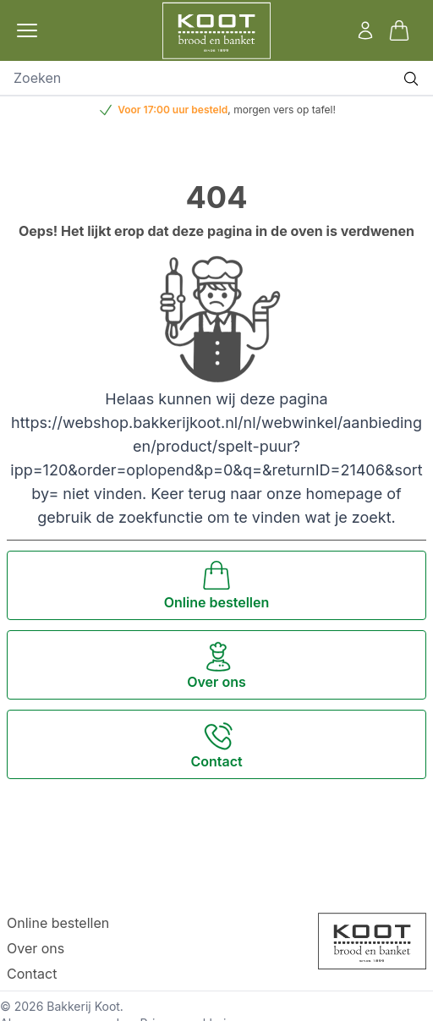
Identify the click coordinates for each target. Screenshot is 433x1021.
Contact (32, 973)
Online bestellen (58, 922)
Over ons (35, 948)
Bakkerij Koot (83, 1006)
